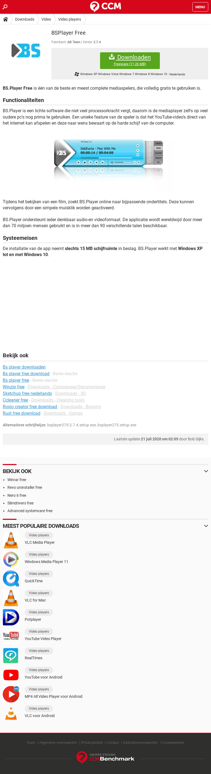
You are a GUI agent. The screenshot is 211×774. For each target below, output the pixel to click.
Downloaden (130, 60)
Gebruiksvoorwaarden (140, 742)
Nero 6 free (16, 495)
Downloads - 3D (70, 393)
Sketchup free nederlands (27, 393)
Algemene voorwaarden (58, 742)
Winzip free (13, 386)
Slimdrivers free (20, 503)
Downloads (24, 19)
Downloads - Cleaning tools (57, 400)
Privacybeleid (91, 742)
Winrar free (16, 479)
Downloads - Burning (80, 406)
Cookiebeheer (173, 742)
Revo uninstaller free (24, 487)
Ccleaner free (15, 400)
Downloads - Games (63, 413)
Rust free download (21, 413)
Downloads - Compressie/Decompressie (66, 386)
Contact (113, 742)
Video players (69, 19)
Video (46, 19)
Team (31, 742)
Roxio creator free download (30, 406)
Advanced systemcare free (29, 511)
